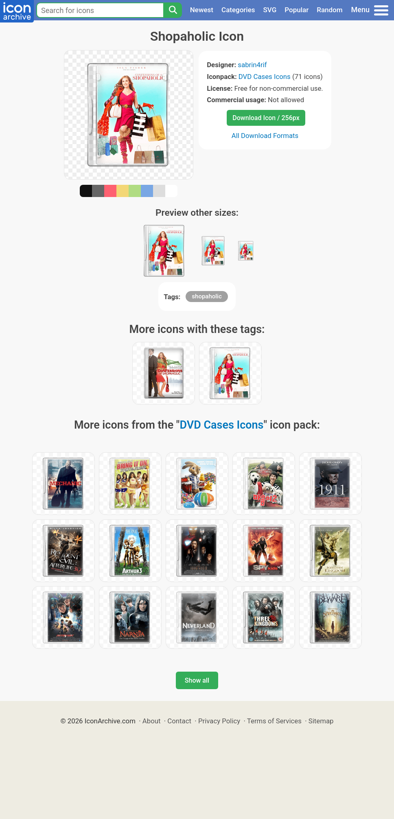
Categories (238, 10)
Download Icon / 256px (265, 118)
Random (329, 10)
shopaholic (206, 296)
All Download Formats (265, 135)
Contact (179, 721)
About (151, 721)
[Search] (172, 10)
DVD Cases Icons (265, 76)
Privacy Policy (219, 721)
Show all (197, 680)
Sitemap (321, 721)
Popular (297, 10)
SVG (270, 10)
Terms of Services (274, 721)
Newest (201, 10)
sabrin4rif (252, 65)
